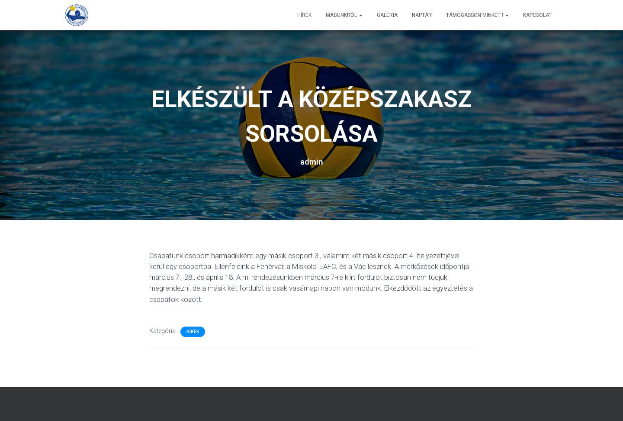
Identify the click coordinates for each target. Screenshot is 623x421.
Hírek (304, 15)
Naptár (422, 15)
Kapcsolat (537, 15)
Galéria (387, 15)
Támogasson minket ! (477, 15)
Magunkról (344, 15)
